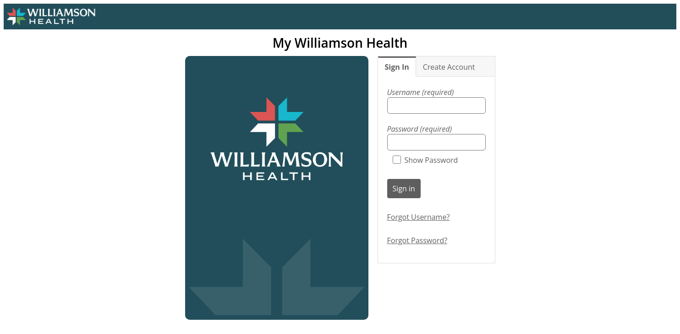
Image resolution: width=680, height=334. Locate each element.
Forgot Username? (418, 217)
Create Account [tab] (449, 67)
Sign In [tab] (397, 67)
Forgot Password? (417, 240)
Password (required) (419, 129)
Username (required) (420, 92)
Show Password (425, 160)
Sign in (404, 189)
